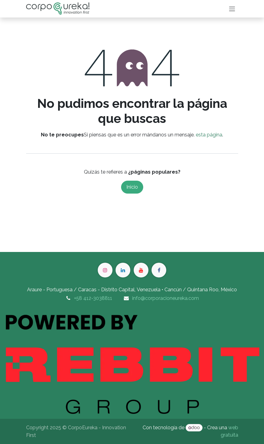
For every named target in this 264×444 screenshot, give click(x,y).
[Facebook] (159, 270)
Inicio (132, 187)
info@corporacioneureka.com (165, 298)
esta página (209, 135)
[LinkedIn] (123, 270)
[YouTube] (141, 270)
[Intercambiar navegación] (232, 8)
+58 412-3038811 (93, 298)
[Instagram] (105, 270)
